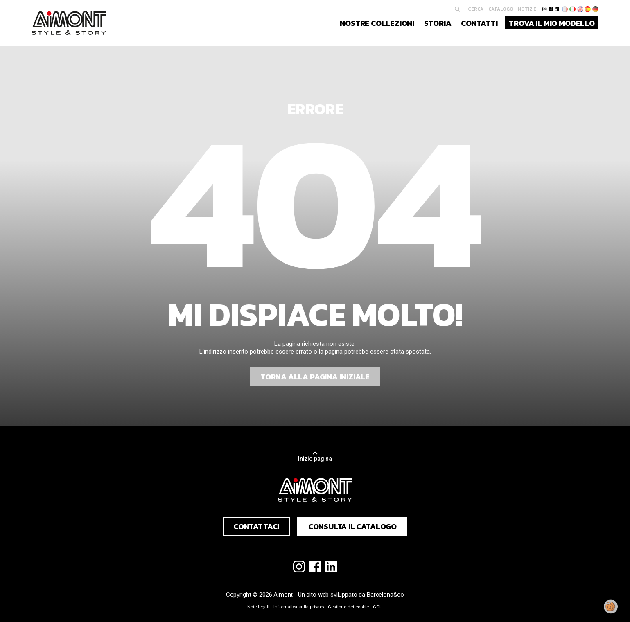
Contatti (479, 23)
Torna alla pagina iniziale (315, 376)
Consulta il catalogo (352, 526)
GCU (378, 607)
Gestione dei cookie (348, 607)
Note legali (258, 607)
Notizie (527, 9)
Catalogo (500, 9)
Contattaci (256, 526)
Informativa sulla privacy (298, 607)
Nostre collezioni (377, 23)
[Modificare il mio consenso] (611, 607)
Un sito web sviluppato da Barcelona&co (351, 594)
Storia (438, 23)
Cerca (475, 9)
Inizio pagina (315, 458)
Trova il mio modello (551, 23)
